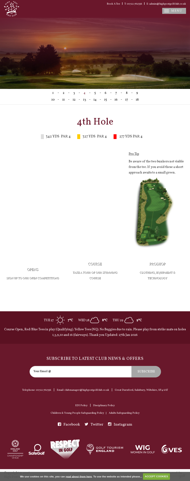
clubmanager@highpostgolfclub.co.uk (87, 390)
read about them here (79, 476)
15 (105, 100)
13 (84, 100)
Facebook (69, 424)
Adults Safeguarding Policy (124, 413)
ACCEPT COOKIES (156, 476)
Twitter (94, 424)
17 (126, 100)
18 (137, 100)
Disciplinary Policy (104, 405)
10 (53, 100)
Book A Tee (113, 4)
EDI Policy (81, 405)
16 (116, 100)
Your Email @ (42, 371)
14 (95, 100)
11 (63, 100)
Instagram (120, 424)
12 (74, 100)
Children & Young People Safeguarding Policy (77, 413)
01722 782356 (43, 390)
